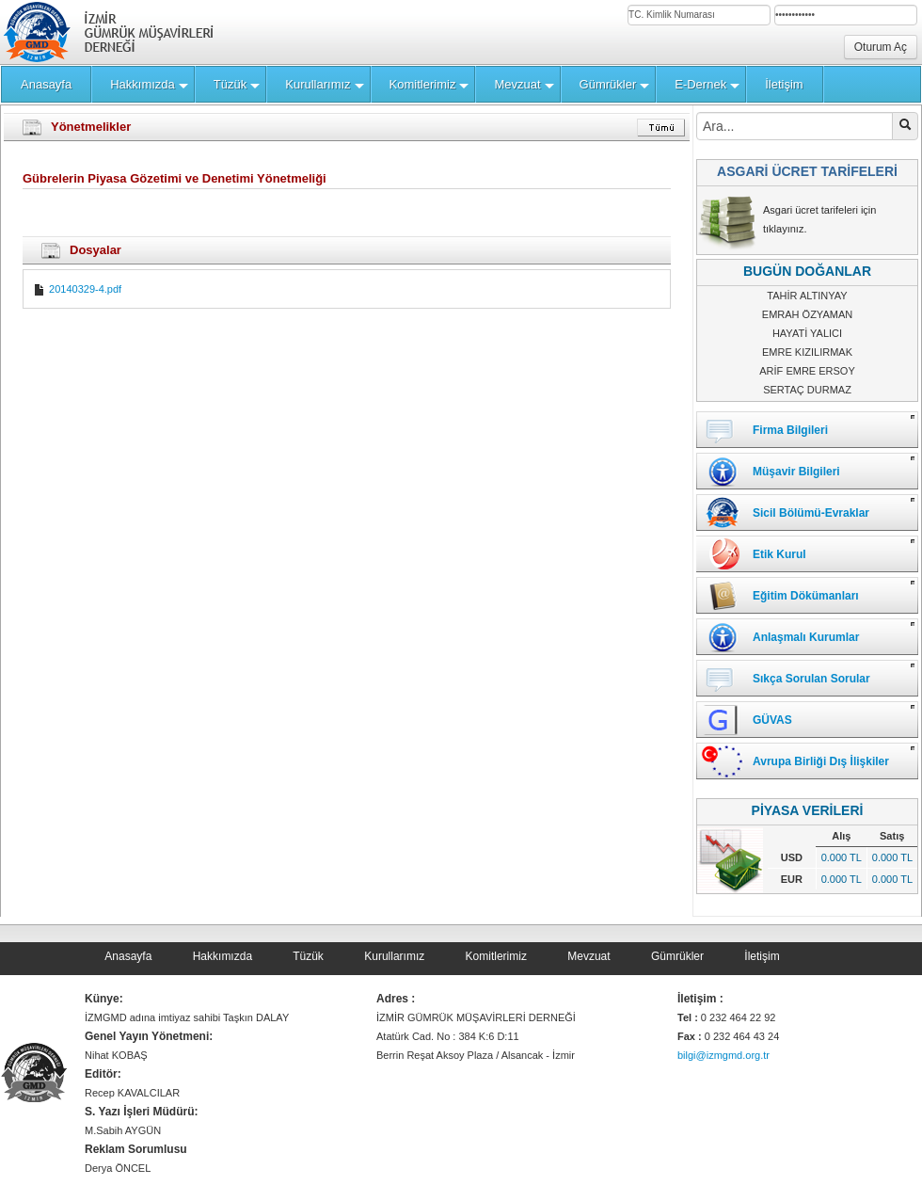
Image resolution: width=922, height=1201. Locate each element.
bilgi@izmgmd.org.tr (723, 1055)
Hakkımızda (222, 956)
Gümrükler (677, 956)
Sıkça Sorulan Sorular (811, 678)
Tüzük (308, 956)
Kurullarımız (394, 956)
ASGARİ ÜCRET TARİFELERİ (807, 171)
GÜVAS (772, 720)
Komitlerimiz (496, 956)
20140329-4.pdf (77, 289)
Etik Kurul (779, 554)
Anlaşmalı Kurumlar (806, 637)
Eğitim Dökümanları (806, 595)
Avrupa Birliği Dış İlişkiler (821, 761)
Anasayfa (127, 956)
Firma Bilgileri (790, 430)
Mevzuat (588, 956)
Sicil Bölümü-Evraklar (811, 513)
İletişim (761, 956)
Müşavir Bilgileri (796, 471)
